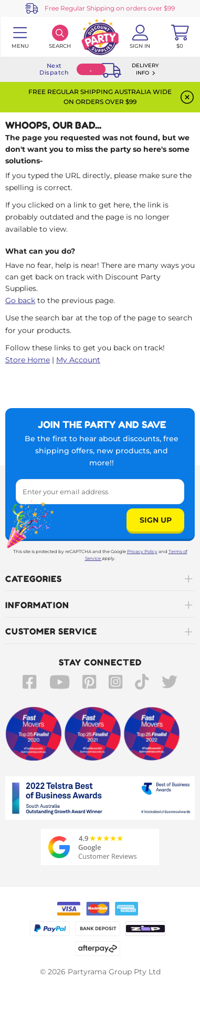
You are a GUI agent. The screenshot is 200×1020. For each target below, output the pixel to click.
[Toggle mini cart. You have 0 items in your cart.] (180, 37)
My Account (78, 360)
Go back (20, 300)
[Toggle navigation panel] (20, 37)
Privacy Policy (142, 551)
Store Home (27, 360)
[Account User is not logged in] (140, 37)
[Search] (60, 37)
